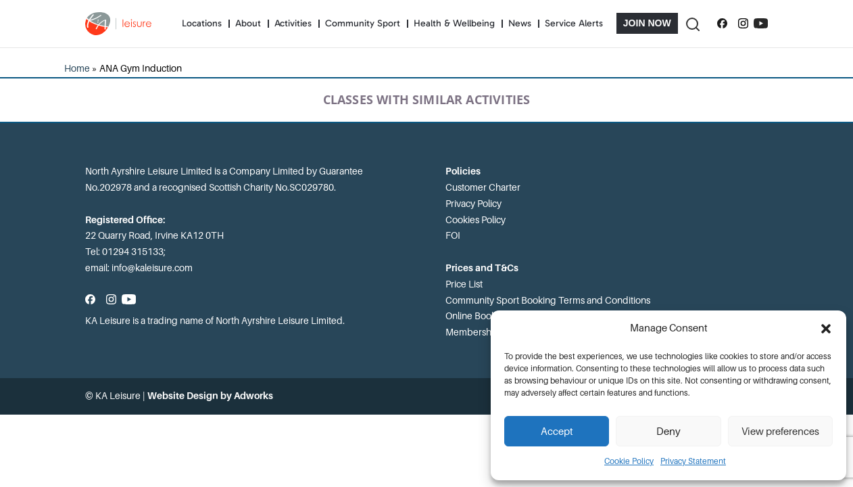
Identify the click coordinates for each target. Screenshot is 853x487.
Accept (557, 431)
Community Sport (362, 23)
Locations (202, 23)
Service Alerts (574, 23)
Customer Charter (482, 187)
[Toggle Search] (692, 23)
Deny (668, 431)
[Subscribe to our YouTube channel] (761, 23)
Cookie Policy (629, 461)
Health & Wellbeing (454, 23)
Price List (464, 284)
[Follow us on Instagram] (743, 23)
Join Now (647, 23)
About (248, 23)
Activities (293, 23)
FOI (452, 235)
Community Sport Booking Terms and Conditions (547, 300)
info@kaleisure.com (152, 267)
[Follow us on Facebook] (722, 23)
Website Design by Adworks (210, 395)
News (519, 23)
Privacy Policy (473, 203)
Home (77, 68)
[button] (826, 328)
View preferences (780, 431)
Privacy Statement (693, 461)
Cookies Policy (475, 219)
